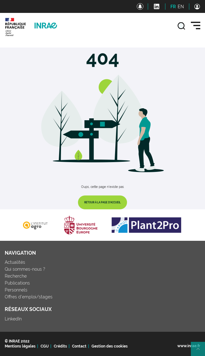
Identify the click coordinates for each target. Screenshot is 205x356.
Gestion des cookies (109, 346)
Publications (17, 282)
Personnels (16, 289)
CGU (45, 346)
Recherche (16, 276)
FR (173, 6)
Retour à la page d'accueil (102, 202)
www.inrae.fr (188, 346)
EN (181, 6)
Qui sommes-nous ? (25, 269)
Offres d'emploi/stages (29, 296)
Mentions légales (20, 346)
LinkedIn (13, 318)
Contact (79, 346)
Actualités (15, 262)
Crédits (60, 346)
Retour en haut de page (200, 351)
